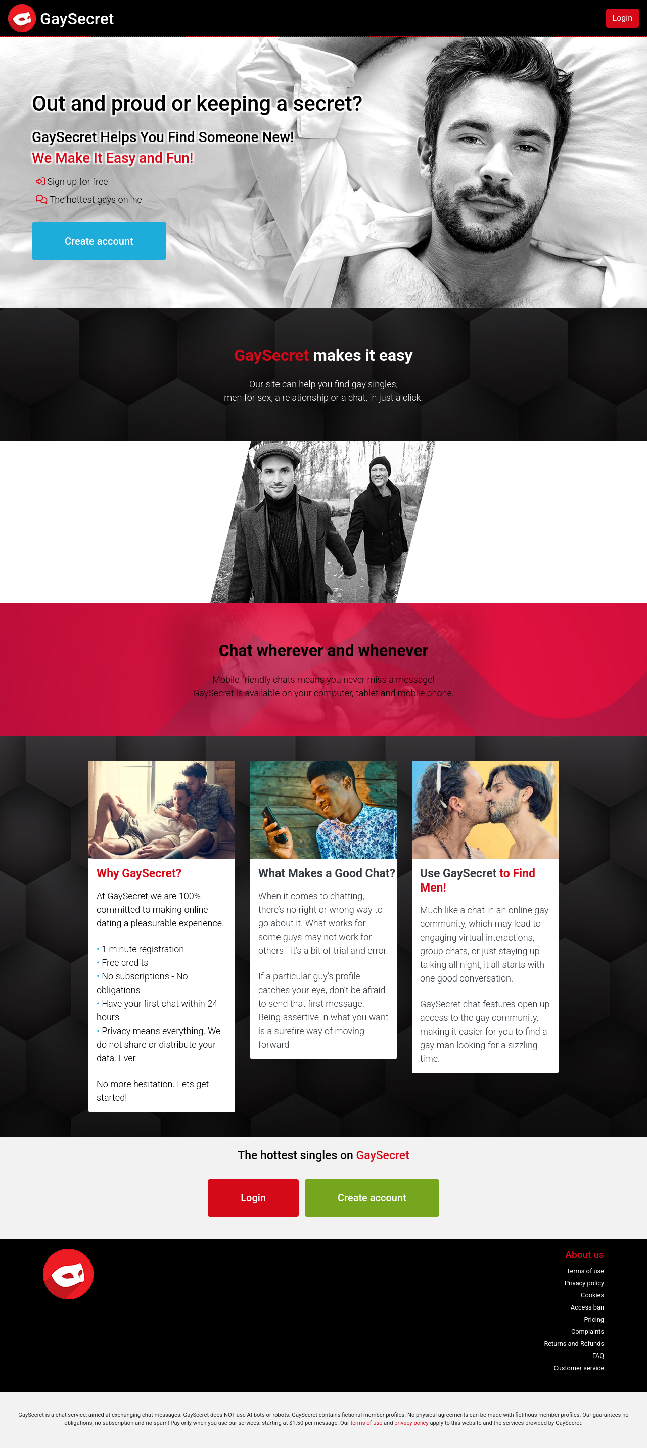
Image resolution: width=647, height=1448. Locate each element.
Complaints (587, 1331)
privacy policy (411, 1423)
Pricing (594, 1319)
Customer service (578, 1368)
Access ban (587, 1307)
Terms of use (585, 1271)
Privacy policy (584, 1283)
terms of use (366, 1423)
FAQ (598, 1356)
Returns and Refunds (574, 1343)
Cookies (592, 1295)
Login (622, 18)
